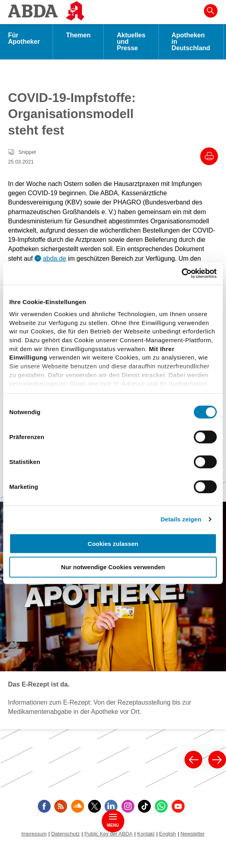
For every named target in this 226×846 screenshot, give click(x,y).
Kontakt (145, 834)
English (167, 834)
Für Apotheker (24, 38)
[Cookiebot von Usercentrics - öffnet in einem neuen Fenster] (181, 273)
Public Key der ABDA (108, 834)
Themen (78, 35)
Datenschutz (65, 834)
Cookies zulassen (113, 543)
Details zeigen (180, 519)
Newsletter (193, 834)
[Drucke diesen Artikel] (209, 156)
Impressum (34, 834)
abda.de (54, 258)
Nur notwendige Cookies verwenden (113, 567)
